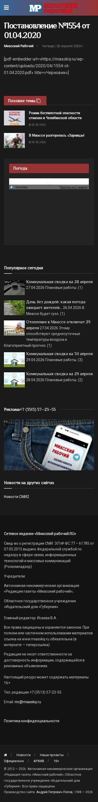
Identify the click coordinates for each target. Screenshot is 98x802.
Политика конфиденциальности (31, 721)
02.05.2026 (37, 124)
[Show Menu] (6, 8)
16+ (56, 761)
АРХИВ (38, 761)
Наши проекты (52, 755)
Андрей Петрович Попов (54, 792)
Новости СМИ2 (16, 497)
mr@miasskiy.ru (27, 702)
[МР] (49, 444)
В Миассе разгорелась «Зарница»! (56, 135)
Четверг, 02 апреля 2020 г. (63, 46)
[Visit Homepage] (53, 8)
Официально (14, 761)
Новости (23, 755)
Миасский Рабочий (18, 46)
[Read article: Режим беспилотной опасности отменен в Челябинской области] (14, 118)
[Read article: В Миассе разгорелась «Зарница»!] (14, 140)
